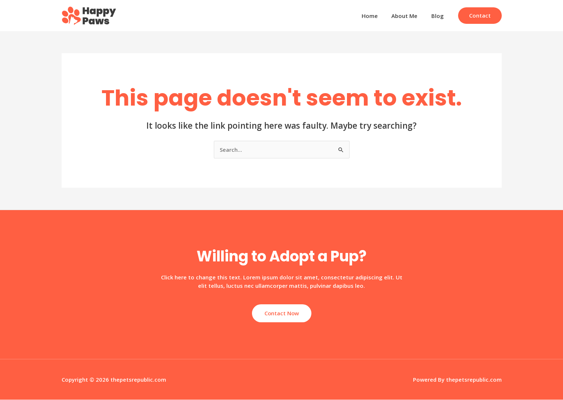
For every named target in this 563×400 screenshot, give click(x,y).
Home (377, 15)
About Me (409, 15)
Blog (439, 15)
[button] (480, 15)
